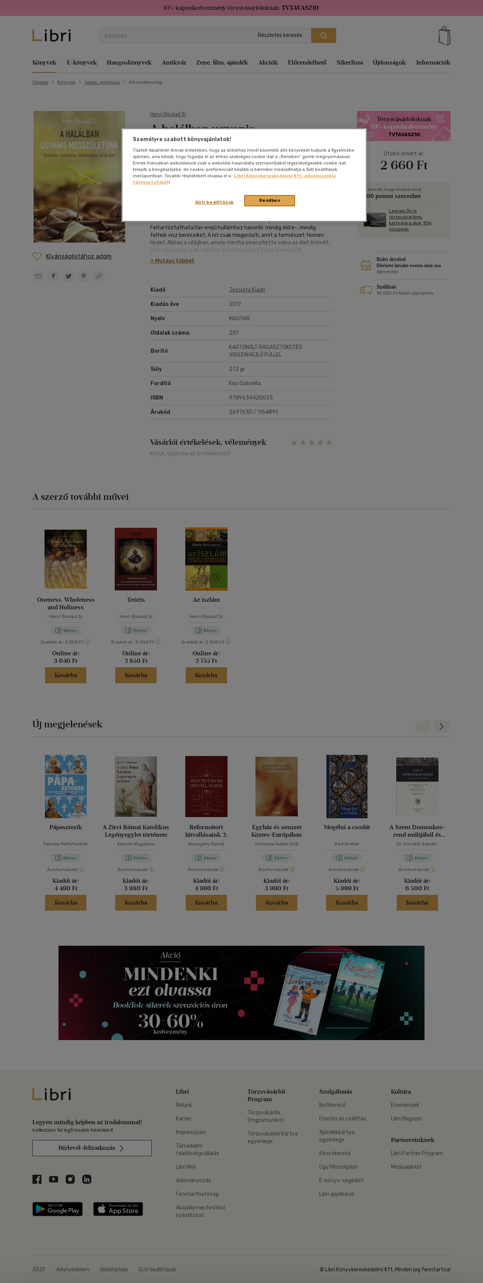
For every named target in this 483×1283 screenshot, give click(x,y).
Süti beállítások (214, 202)
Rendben (269, 200)
